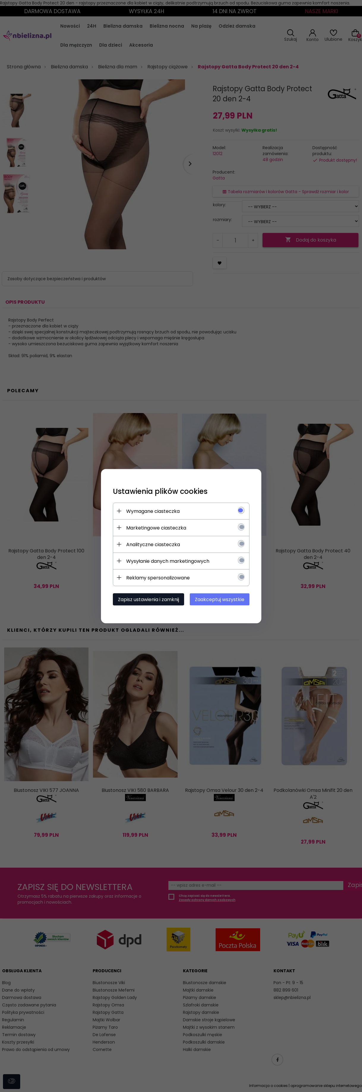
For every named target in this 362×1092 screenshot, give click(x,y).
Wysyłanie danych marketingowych (167, 560)
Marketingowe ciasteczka (156, 527)
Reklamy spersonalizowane (158, 577)
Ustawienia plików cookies (160, 491)
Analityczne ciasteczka (153, 544)
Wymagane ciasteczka (153, 511)
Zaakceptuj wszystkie (219, 599)
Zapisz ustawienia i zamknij (148, 599)
